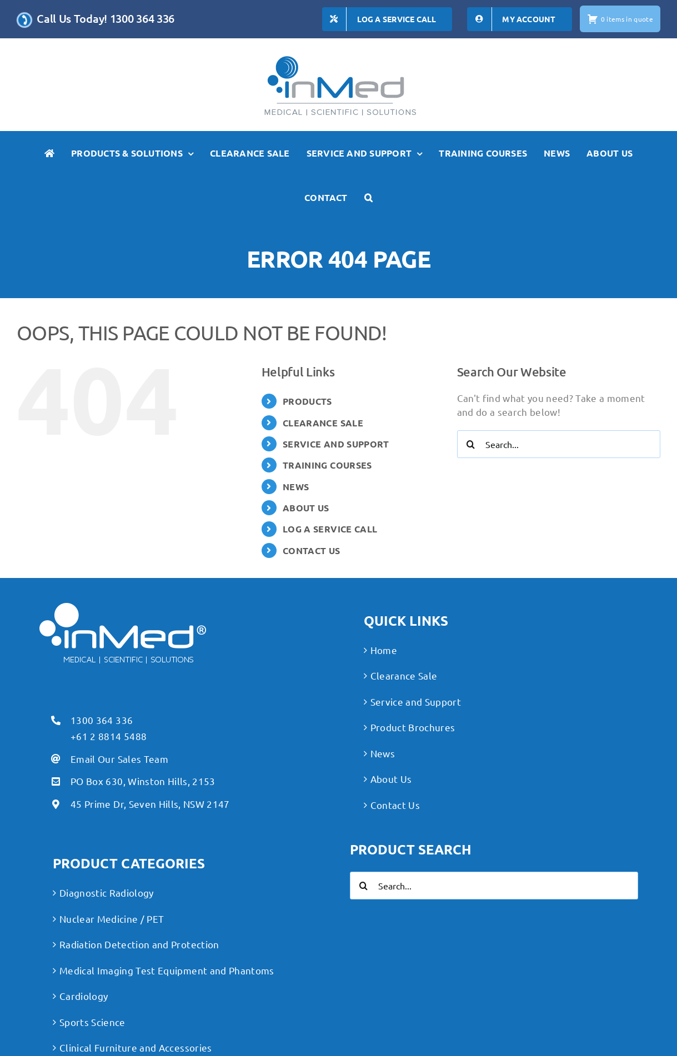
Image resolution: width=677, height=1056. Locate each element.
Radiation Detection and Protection (139, 944)
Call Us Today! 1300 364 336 (105, 18)
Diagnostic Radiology (106, 892)
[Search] (471, 444)
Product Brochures (412, 727)
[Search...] (558, 444)
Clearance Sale (404, 675)
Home (383, 650)
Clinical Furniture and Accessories (135, 1047)
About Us (391, 779)
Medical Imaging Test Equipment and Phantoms (166, 970)
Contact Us (395, 805)
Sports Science (92, 1022)
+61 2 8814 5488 (109, 736)
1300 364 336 (102, 720)
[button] (368, 197)
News (382, 753)
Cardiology (83, 996)
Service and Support (415, 701)
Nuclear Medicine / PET (111, 918)
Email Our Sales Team (119, 759)
